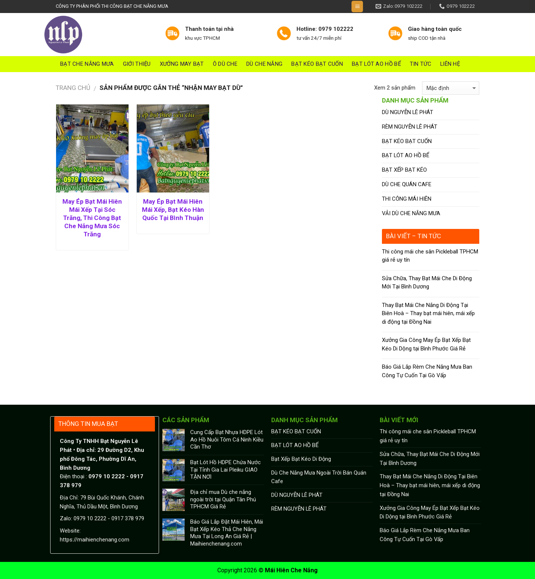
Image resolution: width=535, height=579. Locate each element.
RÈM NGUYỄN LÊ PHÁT (409, 126)
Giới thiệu (137, 64)
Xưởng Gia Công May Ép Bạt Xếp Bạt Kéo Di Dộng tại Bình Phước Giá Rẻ (426, 344)
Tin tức (420, 64)
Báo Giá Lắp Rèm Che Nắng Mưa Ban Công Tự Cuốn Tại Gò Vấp (427, 371)
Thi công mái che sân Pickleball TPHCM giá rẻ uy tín (430, 255)
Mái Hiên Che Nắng (291, 570)
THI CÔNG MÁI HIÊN (406, 198)
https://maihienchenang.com (94, 539)
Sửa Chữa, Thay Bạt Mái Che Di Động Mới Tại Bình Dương (427, 282)
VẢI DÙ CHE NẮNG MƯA (411, 213)
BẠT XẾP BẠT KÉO (404, 169)
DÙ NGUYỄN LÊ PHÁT (407, 112)
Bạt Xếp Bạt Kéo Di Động (301, 459)
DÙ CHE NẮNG (264, 64)
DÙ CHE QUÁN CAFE (406, 184)
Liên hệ (450, 64)
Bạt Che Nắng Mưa (87, 64)
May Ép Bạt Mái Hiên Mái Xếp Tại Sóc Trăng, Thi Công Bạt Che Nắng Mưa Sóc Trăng (92, 218)
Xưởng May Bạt (182, 64)
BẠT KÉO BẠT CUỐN (317, 64)
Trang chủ (73, 87)
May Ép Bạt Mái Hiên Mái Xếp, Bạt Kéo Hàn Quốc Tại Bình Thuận (173, 209)
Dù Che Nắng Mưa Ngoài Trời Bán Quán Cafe (318, 477)
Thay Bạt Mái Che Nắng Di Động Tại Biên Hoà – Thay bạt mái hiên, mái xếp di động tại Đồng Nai (428, 313)
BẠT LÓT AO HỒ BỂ (376, 64)
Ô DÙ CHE (225, 64)
